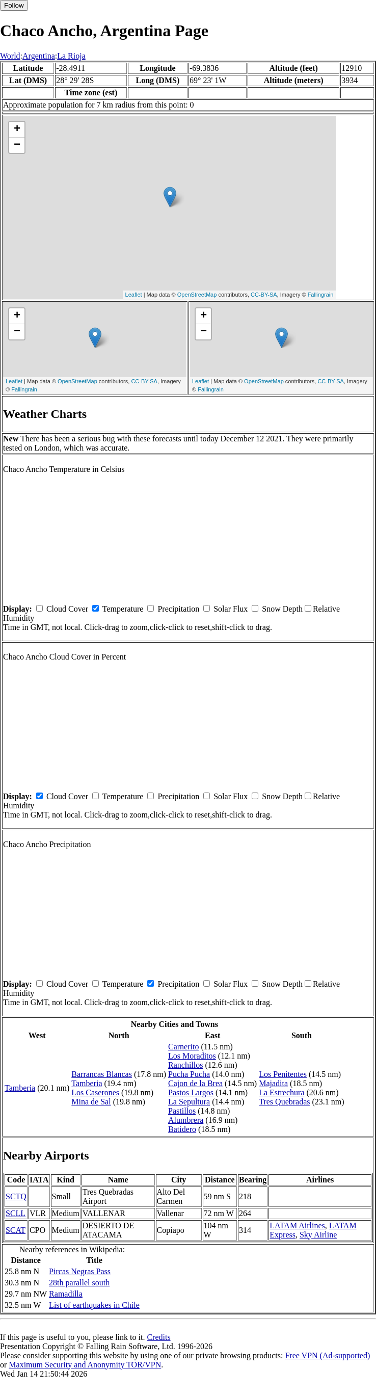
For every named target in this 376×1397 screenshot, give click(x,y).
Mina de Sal (91, 1101)
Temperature (123, 608)
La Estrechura (281, 1092)
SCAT (15, 1230)
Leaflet (133, 295)
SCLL (15, 1213)
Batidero (182, 1129)
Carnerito (183, 1046)
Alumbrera (185, 1120)
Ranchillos (185, 1065)
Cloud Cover (67, 608)
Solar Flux (230, 608)
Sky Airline (318, 1234)
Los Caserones (95, 1092)
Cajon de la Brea (195, 1083)
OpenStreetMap (197, 295)
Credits (158, 1337)
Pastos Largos (190, 1092)
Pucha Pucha (189, 1074)
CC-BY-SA (264, 295)
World (10, 55)
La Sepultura (189, 1101)
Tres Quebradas (284, 1101)
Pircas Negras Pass (80, 1271)
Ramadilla (66, 1293)
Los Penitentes (283, 1074)
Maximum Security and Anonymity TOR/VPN (85, 1364)
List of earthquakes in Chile (94, 1305)
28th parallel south (79, 1282)
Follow (14, 5)
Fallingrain (321, 295)
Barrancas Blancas (101, 1074)
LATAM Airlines (297, 1225)
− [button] (17, 145)
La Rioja (71, 55)
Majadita (273, 1083)
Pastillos (182, 1110)
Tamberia (20, 1088)
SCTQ (16, 1196)
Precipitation (178, 608)
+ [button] (17, 129)
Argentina (38, 55)
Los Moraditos (192, 1055)
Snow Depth (282, 608)
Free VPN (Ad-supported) (327, 1355)
